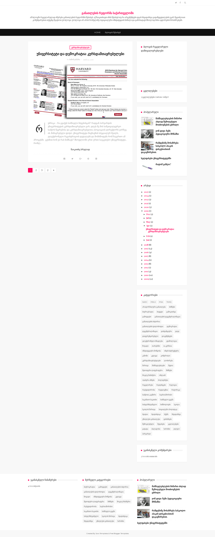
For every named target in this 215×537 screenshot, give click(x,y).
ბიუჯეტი (160, 312)
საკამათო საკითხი (149, 400)
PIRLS (153, 302)
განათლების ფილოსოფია (152, 326)
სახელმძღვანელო (149, 404)
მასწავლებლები (158, 365)
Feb (148, 236)
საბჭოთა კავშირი (149, 395)
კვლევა (154, 356)
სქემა (166, 414)
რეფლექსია (163, 390)
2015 (146, 256)
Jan (148, 240)
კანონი (145, 356)
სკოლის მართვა (148, 409)
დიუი (177, 331)
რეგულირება (147, 385)
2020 (146, 207)
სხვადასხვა (176, 414)
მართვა (145, 365)
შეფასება (161, 424)
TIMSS (168, 302)
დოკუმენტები (167, 336)
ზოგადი (145, 346)
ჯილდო (177, 429)
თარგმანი (156, 346)
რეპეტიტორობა (148, 390)
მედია (170, 365)
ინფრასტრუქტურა (171, 351)
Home (97, 32)
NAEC (144, 302)
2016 (146, 252)
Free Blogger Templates (119, 533)
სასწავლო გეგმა (166, 400)
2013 (146, 263)
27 (48, 170)
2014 (146, 260)
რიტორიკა (175, 390)
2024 (146, 195)
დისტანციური (166, 331)
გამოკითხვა (171, 312)
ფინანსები (168, 419)
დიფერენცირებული (150, 336)
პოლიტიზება (163, 380)
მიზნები (169, 370)
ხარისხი (167, 429)
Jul (147, 218)
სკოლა (177, 404)
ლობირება (168, 360)
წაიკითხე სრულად (80, 149)
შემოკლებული (148, 424)
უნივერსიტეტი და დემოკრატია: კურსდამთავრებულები (80, 53)
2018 (146, 244)
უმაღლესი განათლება (151, 419)
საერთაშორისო (166, 395)
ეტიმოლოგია (171, 341)
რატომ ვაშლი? (163, 164)
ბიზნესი (172, 307)
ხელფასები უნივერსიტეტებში (156, 158)
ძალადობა (156, 429)
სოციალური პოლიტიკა (168, 409)
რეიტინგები (161, 385)
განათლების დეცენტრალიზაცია (167, 317)
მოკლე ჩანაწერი (149, 375)
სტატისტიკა (156, 414)
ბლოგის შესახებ (113, 32)
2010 (146, 275)
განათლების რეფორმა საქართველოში (108, 13)
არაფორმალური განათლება (154, 307)
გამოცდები (146, 317)
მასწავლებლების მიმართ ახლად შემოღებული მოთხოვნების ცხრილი (169, 121)
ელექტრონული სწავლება (152, 341)
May (148, 222)
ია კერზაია (167, 346)
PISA (161, 302)
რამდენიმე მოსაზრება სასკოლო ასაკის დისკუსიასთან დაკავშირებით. (168, 513)
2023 (146, 199)
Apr (148, 225)
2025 (146, 192)
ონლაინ (162, 375)
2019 (146, 211)
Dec (148, 214)
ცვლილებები (173, 424)
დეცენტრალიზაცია (150, 331)
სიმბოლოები (165, 404)
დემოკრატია (172, 326)
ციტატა (145, 429)
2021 (146, 203)
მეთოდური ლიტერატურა (152, 370)
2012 (146, 267)
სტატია (145, 414)
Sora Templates (102, 533)
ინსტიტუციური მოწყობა (151, 351)
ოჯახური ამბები (148, 380)
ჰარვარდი (146, 434)
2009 (146, 279)
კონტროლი (165, 356)
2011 (146, 271)
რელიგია (173, 385)
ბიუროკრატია (147, 312)
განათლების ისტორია (151, 321)
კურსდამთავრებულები (80, 47)
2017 (146, 248)
